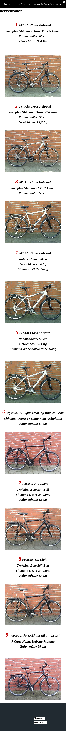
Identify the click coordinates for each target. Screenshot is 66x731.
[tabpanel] (33, 33)
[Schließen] (64, 2)
